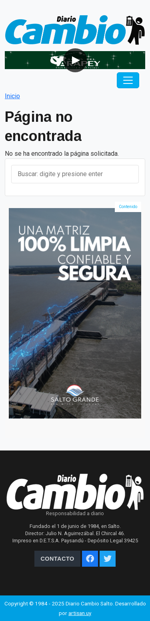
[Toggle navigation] (128, 80)
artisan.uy (79, 613)
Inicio (12, 96)
